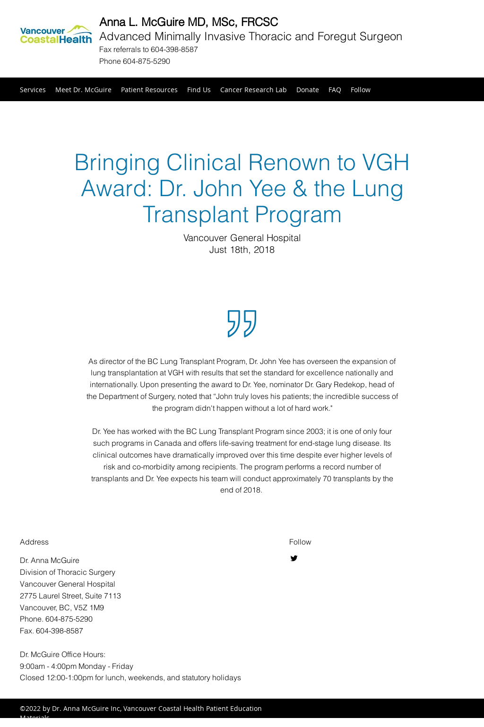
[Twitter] (294, 558)
